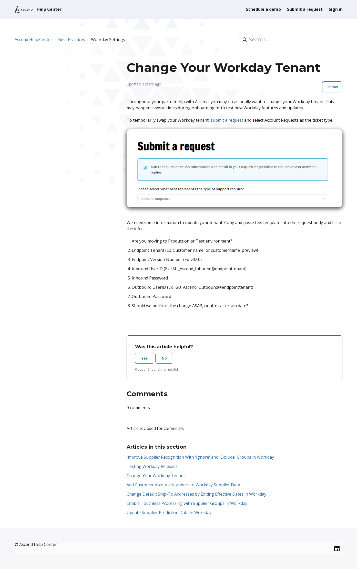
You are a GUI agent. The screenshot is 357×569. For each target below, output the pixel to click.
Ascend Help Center (33, 39)
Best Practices (71, 39)
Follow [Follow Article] (332, 86)
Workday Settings (108, 39)
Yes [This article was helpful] (144, 358)
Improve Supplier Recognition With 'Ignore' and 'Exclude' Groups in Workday (200, 457)
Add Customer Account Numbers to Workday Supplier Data (183, 485)
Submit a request (305, 9)
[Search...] (290, 39)
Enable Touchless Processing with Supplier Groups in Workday (187, 503)
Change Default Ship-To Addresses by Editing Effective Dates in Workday (196, 494)
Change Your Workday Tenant (156, 475)
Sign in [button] (336, 9)
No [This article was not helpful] (164, 358)
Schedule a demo (263, 9)
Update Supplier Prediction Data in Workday (169, 512)
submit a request (227, 120)
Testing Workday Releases (152, 466)
